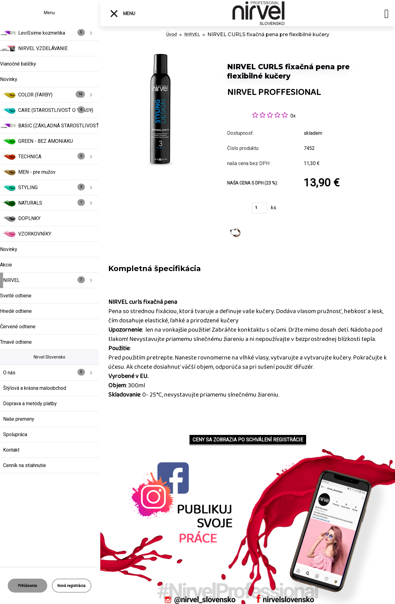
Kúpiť (235, 210)
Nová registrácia (71, 586)
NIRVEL (192, 34)
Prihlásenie (27, 586)
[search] (386, 15)
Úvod (171, 34)
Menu (122, 13)
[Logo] (258, 13)
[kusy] (259, 207)
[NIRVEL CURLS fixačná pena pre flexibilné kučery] (160, 55)
